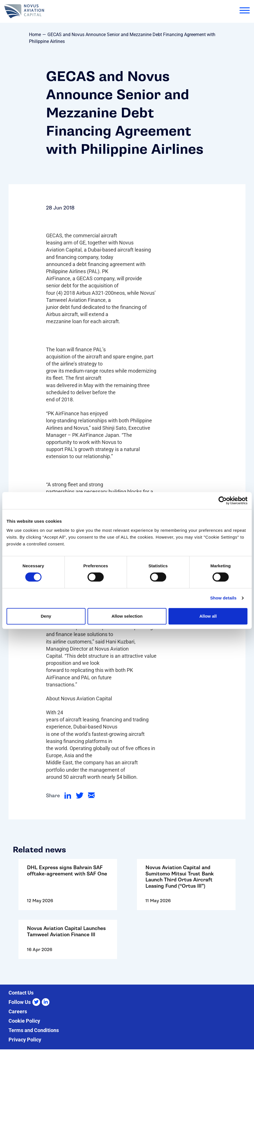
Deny (46, 616)
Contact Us (21, 993)
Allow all (208, 616)
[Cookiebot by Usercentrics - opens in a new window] (222, 500)
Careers (18, 1011)
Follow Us (20, 1002)
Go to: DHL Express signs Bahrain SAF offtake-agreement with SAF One (68, 888)
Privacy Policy (25, 1040)
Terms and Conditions (34, 1030)
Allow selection (126, 616)
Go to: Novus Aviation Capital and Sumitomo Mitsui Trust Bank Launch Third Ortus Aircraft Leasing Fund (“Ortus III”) (186, 888)
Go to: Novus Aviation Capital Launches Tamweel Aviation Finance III (68, 943)
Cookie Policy (24, 1021)
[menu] (244, 11)
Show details (223, 597)
